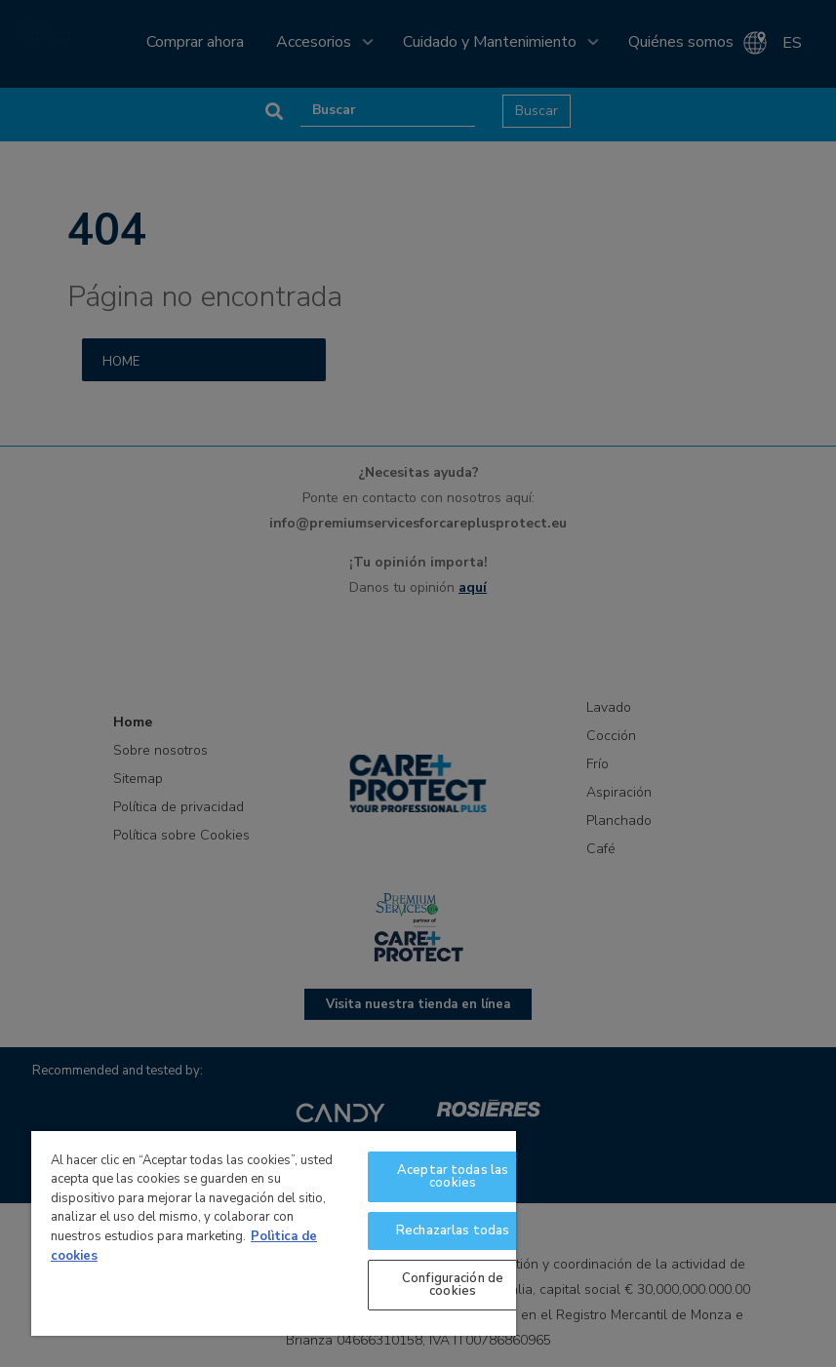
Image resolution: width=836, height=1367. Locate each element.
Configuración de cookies (452, 1284)
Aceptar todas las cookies (452, 1176)
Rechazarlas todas (452, 1230)
